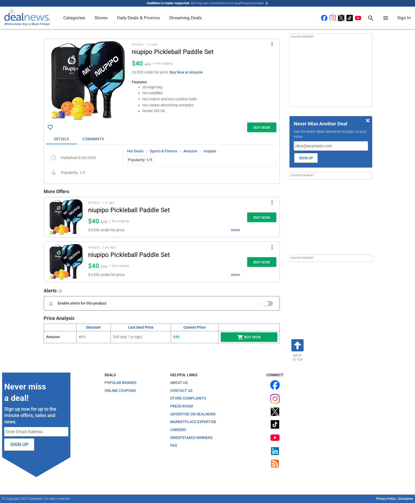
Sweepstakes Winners (191, 438)
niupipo (210, 151)
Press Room (181, 406)
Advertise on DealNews (192, 414)
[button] (161, 79)
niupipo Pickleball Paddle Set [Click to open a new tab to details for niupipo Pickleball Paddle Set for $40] (129, 210)
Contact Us (181, 390)
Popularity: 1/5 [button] (140, 160)
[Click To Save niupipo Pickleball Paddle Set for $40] (50, 127)
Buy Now (249, 337)
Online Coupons (120, 390)
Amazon (190, 151)
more (235, 230)
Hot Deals (135, 151)
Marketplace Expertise (193, 422)
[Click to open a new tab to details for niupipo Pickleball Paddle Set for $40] (88, 80)
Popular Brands (120, 382)
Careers (178, 430)
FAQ (173, 445)
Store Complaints (188, 398)
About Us (179, 382)
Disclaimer (405, 499)
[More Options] (272, 44)
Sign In (404, 17)
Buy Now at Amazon (186, 72)
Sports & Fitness (163, 151)
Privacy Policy (386, 499)
